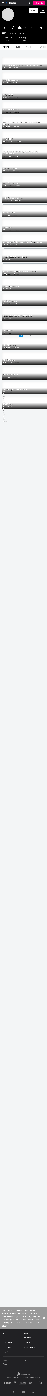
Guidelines (7, 1347)
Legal (5, 1360)
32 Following (21, 38)
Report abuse (29, 1347)
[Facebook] (14, 1392)
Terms (5, 1364)
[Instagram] (33, 1392)
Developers (7, 1342)
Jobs (26, 1333)
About (5, 1333)
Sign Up (39, 3)
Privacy (26, 1360)
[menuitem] (28, 3)
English (5, 1352)
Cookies (27, 1342)
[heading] (11, 3)
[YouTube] (23, 1392)
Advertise (27, 1338)
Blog (4, 1338)
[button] (43, 1318)
